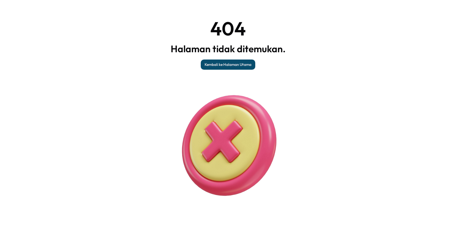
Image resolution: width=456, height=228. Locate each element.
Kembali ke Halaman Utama (228, 64)
